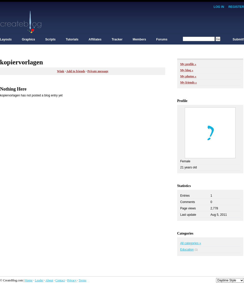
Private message (97, 71)
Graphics (28, 39)
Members (139, 39)
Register (236, 7)
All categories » (190, 243)
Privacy (72, 280)
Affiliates (95, 39)
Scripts (50, 39)
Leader (39, 280)
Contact (60, 280)
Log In (219, 7)
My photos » (188, 76)
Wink (60, 71)
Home (29, 280)
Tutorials (72, 39)
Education (187, 249)
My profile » (188, 64)
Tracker (117, 39)
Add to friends (75, 71)
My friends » (188, 82)
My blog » (186, 70)
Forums (161, 39)
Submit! (238, 39)
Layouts (6, 39)
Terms (82, 280)
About (49, 280)
